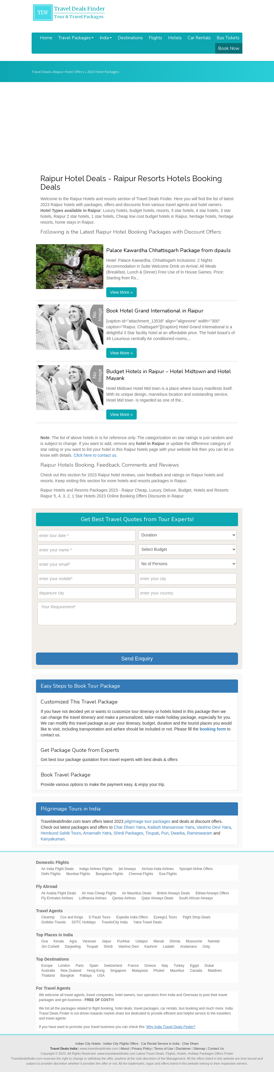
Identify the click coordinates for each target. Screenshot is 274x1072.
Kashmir (150, 946)
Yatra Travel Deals (147, 922)
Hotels (175, 38)
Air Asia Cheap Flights (99, 893)
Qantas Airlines (124, 898)
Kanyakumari (53, 839)
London (64, 966)
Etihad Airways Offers (212, 893)
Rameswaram (199, 833)
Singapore (118, 971)
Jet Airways (127, 869)
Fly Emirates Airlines (57, 898)
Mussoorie (194, 941)
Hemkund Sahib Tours (61, 833)
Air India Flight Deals (57, 869)
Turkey (179, 966)
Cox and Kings (71, 917)
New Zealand (71, 971)
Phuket (158, 971)
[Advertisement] (137, 126)
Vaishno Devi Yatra (214, 827)
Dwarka (177, 833)
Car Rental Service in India (160, 1043)
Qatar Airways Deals (157, 898)
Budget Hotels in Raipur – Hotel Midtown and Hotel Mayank (168, 375)
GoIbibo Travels (53, 922)
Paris (79, 966)
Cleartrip (47, 917)
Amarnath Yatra (97, 833)
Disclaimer (183, 1048)
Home (46, 38)
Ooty (206, 946)
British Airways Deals (173, 893)
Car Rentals (199, 38)
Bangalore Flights (109, 874)
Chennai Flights (141, 874)
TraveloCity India (114, 922)
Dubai (209, 966)
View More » (121, 292)
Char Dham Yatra (129, 827)
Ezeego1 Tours (165, 917)
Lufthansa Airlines (93, 898)
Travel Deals (41, 71)
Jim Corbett (50, 946)
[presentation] (81, 638)
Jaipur (107, 941)
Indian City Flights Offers (120, 1043)
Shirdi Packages (128, 833)
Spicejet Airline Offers (196, 869)
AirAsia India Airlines (158, 869)
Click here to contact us (95, 455)
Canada (196, 971)
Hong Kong (96, 971)
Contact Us (216, 1048)
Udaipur (142, 941)
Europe (47, 966)
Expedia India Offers (132, 917)
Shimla (174, 941)
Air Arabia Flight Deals (58, 893)
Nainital (214, 941)
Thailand (48, 976)
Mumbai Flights (78, 874)
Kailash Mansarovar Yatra (171, 827)
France (133, 966)
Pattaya (86, 976)
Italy (165, 966)
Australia (48, 971)
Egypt (194, 966)
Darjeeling (73, 946)
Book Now (228, 48)
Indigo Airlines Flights (95, 869)
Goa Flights (168, 874)
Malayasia (140, 971)
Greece (150, 966)
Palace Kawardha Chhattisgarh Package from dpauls (168, 250)
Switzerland (113, 966)
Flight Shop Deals (196, 917)
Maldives (215, 971)
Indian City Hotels (87, 1043)
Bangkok (67, 976)
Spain (93, 966)
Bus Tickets (228, 38)
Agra (73, 941)
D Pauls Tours (99, 917)
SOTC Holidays (83, 922)
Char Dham (190, 1043)
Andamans (188, 946)
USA (101, 976)
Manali (158, 941)
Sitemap (199, 1048)
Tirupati (152, 833)
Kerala (59, 941)
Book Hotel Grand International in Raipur (154, 310)
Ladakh (168, 946)
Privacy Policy (142, 1048)
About (125, 1048)
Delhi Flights (51, 874)
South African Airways (196, 898)
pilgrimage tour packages (147, 821)
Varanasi (89, 941)
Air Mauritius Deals (136, 893)
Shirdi (108, 946)
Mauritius (177, 971)
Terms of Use (163, 1048)
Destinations (130, 38)
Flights (155, 38)
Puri (165, 833)
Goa (44, 941)
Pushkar (123, 941)
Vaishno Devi (128, 946)
